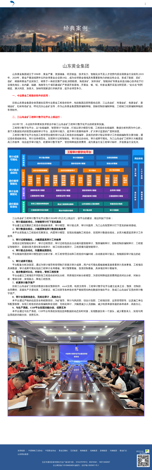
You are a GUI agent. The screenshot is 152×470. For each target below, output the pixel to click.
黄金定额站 (63, 451)
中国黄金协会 (50, 451)
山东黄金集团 (23, 454)
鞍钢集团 (83, 451)
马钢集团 (113, 451)
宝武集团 (73, 451)
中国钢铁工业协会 (35, 451)
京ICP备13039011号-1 (90, 465)
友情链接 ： (22, 451)
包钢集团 (93, 451)
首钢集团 (103, 451)
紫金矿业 (123, 451)
